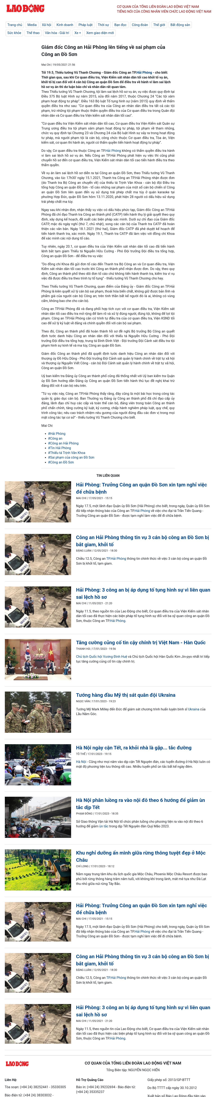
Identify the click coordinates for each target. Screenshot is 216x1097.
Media (32, 25)
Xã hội (46, 25)
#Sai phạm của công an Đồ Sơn (71, 457)
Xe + (77, 33)
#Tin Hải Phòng (59, 448)
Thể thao (32, 33)
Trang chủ (14, 25)
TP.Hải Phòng (116, 559)
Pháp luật (86, 25)
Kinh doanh (64, 25)
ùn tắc (103, 826)
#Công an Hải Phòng (63, 443)
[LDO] (38, 502)
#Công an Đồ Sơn (61, 462)
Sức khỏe (14, 33)
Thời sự (103, 25)
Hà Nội (81, 762)
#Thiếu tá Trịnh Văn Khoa (66, 453)
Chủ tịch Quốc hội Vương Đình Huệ (101, 657)
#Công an (55, 438)
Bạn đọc (120, 25)
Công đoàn (140, 25)
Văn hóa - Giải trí (57, 33)
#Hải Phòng (57, 434)
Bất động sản (180, 25)
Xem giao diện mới (100, 33)
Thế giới (159, 25)
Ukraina (193, 709)
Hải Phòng (144, 72)
